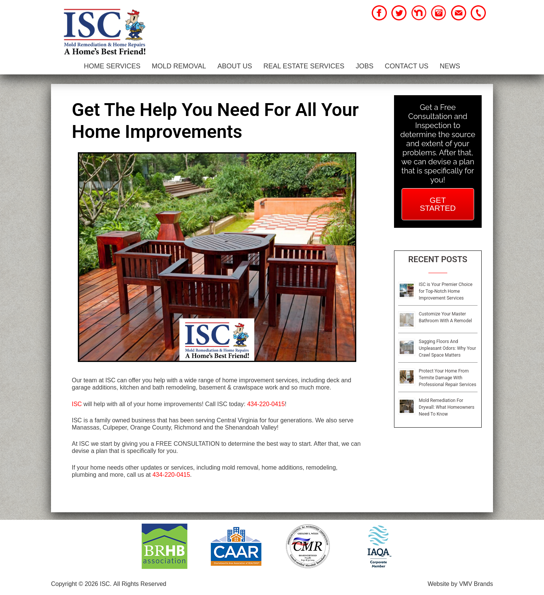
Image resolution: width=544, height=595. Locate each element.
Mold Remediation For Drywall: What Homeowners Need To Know (446, 407)
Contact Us (406, 66)
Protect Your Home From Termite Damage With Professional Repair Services (447, 377)
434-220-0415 (266, 404)
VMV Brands (476, 584)
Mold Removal (179, 66)
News (450, 66)
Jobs (365, 66)
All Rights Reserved (140, 584)
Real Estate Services (303, 66)
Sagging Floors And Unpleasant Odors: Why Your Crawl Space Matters (447, 348)
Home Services (112, 66)
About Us (234, 66)
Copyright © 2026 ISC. (81, 584)
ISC (77, 404)
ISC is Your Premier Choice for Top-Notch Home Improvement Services (446, 291)
